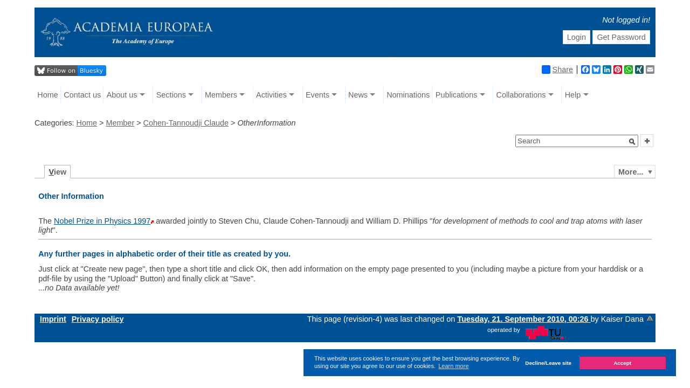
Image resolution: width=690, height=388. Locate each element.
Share (557, 69)
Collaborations (521, 95)
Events (317, 95)
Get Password (621, 37)
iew (58, 172)
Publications (457, 95)
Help (573, 95)
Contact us (82, 95)
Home (47, 95)
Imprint (53, 319)
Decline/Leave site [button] (548, 363)
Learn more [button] (453, 366)
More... (630, 172)
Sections (171, 95)
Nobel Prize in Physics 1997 (102, 221)
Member (120, 123)
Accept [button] (622, 363)
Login (576, 37)
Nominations (408, 95)
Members (221, 95)
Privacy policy (98, 319)
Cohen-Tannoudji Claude (186, 123)
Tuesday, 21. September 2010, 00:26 (523, 319)
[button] (632, 141)
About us (122, 95)
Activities (271, 95)
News (358, 95)
